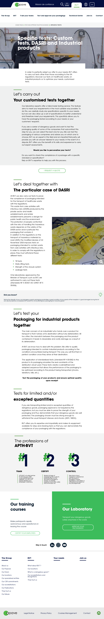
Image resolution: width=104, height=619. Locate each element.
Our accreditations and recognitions (36, 576)
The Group (7, 558)
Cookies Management (67, 613)
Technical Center (76, 16)
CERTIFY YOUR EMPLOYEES (25, 533)
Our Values (6, 594)
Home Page (19, 25)
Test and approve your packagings (51, 16)
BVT (14, 16)
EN (92, 4)
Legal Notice (29, 613)
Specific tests (56, 25)
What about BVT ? (34, 566)
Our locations (7, 575)
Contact (86, 613)
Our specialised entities (10, 578)
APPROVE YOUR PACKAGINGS (78, 527)
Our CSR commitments (10, 581)
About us (5, 566)
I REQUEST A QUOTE (52, 171)
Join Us (89, 16)
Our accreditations (9, 585)
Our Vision (5, 572)
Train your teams (27, 16)
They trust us (6, 591)
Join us (83, 558)
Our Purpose (6, 569)
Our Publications (8, 588)
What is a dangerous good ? (38, 572)
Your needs (59, 558)
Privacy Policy (46, 613)
